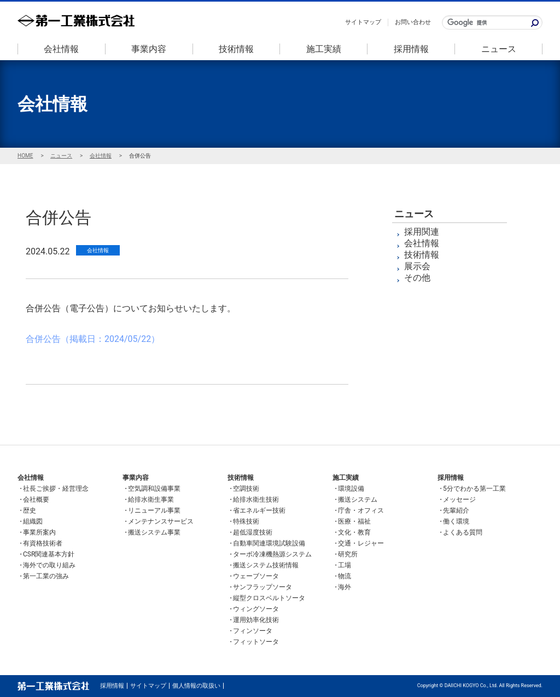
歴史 (29, 510)
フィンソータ (252, 631)
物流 (344, 576)
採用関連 (421, 231)
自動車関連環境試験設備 (269, 543)
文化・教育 (354, 532)
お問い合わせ (413, 22)
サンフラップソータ (262, 587)
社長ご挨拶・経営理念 (56, 488)
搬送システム (357, 499)
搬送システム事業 (154, 532)
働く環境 (456, 521)
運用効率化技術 (256, 620)
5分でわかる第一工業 (474, 488)
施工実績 (323, 49)
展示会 (417, 266)
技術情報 (236, 49)
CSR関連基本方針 (48, 554)
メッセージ (459, 499)
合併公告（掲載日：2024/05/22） (93, 339)
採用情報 (411, 49)
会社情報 (61, 49)
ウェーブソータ (256, 576)
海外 (344, 587)
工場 (344, 565)
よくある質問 (462, 532)
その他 (417, 277)
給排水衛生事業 (151, 499)
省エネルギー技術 (259, 510)
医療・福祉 (354, 521)
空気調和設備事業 (154, 488)
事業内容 (148, 49)
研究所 (348, 554)
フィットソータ (256, 642)
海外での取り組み (49, 565)
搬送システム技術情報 (266, 565)
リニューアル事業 (154, 510)
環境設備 (351, 488)
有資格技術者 (42, 543)
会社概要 (36, 499)
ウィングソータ (256, 609)
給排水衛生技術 (256, 499)
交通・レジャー (361, 543)
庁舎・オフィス (361, 510)
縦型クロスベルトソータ (269, 598)
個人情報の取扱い (196, 685)
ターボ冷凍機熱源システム (272, 554)
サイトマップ (363, 22)
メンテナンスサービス (161, 521)
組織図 (33, 521)
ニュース (498, 49)
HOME (25, 156)
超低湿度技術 (252, 532)
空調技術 (246, 488)
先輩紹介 (456, 510)
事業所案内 (39, 532)
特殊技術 (246, 521)
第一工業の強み (46, 576)
